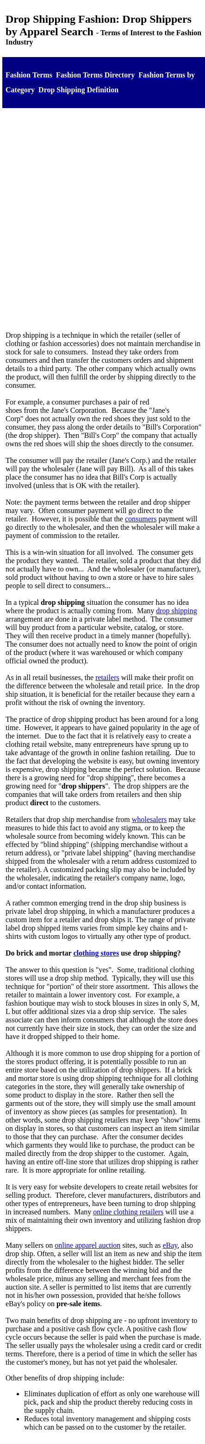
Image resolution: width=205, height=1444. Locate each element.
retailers (107, 677)
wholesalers (149, 819)
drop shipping (176, 611)
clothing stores (96, 953)
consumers (140, 519)
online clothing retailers (128, 1212)
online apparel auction (87, 1245)
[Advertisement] (101, 217)
